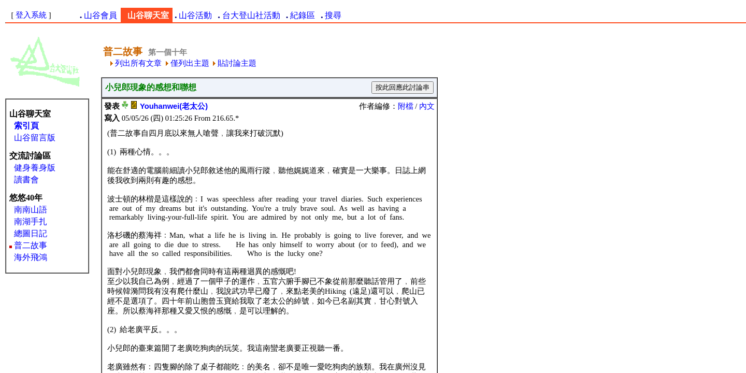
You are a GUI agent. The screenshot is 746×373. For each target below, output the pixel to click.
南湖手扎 (30, 221)
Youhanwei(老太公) (174, 106)
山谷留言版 (34, 137)
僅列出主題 (187, 63)
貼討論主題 (234, 63)
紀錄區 (302, 15)
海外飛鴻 (30, 257)
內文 (427, 106)
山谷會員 (100, 15)
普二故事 (30, 245)
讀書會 (26, 179)
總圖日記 (30, 233)
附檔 (405, 106)
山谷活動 (195, 15)
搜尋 (333, 15)
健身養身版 (34, 167)
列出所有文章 (136, 63)
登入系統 (31, 15)
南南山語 (30, 209)
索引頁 (26, 125)
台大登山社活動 (251, 15)
